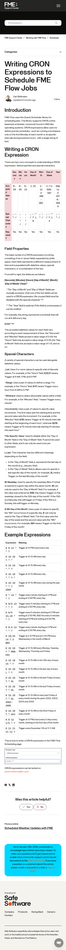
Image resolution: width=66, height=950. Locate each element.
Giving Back (37, 912)
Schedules (54, 38)
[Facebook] (6, 785)
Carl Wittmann (20, 96)
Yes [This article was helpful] (26, 807)
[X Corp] (9, 785)
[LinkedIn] (13, 785)
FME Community (36, 861)
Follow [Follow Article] (57, 99)
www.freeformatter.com (17, 771)
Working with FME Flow (36, 38)
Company (9, 912)
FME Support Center (13, 38)
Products (22, 912)
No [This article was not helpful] (40, 807)
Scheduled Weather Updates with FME (29, 828)
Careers (51, 912)
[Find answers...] (33, 23)
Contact (9, 915)
